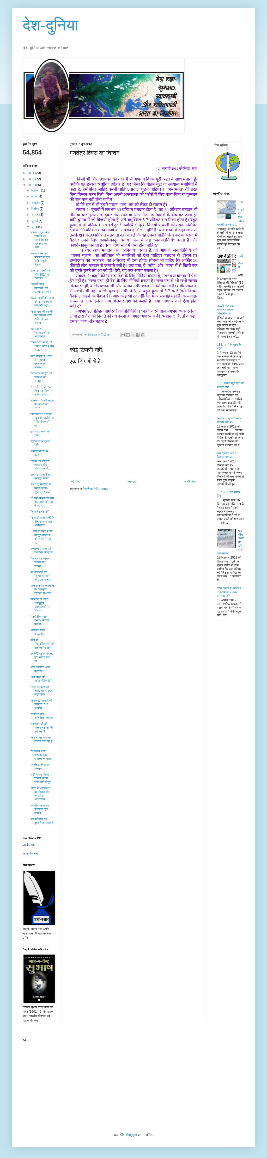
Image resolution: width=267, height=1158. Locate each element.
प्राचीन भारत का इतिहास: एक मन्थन (40, 809)
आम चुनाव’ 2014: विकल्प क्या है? (227, 455)
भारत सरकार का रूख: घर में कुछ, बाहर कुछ (42, 690)
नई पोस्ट (76, 481)
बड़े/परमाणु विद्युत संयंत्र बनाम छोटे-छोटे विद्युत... (42, 778)
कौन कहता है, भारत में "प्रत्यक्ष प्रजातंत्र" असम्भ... (41, 361)
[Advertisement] (133, 1080)
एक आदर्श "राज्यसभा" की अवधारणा (40, 332)
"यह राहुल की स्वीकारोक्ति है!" (41, 679)
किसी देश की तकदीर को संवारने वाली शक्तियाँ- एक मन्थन (42, 317)
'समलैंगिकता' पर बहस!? (39, 453)
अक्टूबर (36, 203)
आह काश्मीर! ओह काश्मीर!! (40, 669)
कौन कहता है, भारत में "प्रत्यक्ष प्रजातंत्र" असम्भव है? (229, 592)
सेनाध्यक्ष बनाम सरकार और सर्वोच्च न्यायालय (41, 754)
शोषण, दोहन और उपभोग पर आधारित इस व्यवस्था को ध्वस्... (40, 240)
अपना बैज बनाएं (31, 853)
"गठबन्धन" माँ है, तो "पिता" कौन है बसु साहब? (42, 346)
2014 (31, 173)
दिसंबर (35, 190)
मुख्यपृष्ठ (132, 481)
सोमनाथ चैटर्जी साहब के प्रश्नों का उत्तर (42, 404)
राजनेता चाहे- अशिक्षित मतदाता (42, 716)
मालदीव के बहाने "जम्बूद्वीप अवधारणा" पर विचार (40, 604)
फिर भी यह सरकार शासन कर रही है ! (41, 741)
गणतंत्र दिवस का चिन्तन (40, 766)
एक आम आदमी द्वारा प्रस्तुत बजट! (41, 476)
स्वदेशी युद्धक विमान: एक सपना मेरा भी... (42, 657)
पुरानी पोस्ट (190, 481)
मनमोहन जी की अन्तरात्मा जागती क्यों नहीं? (42, 727)
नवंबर (34, 196)
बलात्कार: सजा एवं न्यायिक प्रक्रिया (42, 550)
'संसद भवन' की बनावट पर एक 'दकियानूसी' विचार (40, 259)
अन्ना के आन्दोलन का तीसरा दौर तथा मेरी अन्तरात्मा (40, 793)
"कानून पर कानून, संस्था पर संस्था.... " (40, 562)
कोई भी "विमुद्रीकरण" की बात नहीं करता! (42, 643)
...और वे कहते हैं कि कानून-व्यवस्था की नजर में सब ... (41, 536)
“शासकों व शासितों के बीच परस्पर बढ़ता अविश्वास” (42, 521)
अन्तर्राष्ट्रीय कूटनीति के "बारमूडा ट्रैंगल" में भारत (42, 589)
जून (33, 227)
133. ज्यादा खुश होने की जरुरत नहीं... (230, 385)
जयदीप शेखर (30, 844)
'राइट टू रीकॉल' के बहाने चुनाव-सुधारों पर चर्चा (41, 488)
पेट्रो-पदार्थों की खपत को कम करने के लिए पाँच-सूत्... (42, 301)
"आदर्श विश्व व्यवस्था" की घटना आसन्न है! (41, 288)
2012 (31, 185)
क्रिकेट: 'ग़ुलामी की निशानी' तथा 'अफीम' (41, 704)
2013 (31, 179)
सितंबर (35, 208)
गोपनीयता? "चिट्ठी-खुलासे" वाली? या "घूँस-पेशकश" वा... (42, 419)
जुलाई (35, 221)
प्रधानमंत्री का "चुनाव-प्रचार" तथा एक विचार (41, 575)
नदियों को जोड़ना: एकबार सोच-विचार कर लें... (41, 464)
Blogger (131, 1135)
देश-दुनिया (50, 25)
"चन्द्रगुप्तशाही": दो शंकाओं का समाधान (41, 377)
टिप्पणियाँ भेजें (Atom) (95, 489)
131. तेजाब (241, 261)
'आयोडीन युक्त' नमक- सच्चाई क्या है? (40, 620)
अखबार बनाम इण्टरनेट (38, 632)
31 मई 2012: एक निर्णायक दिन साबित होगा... (41, 390)
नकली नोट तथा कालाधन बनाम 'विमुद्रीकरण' (225, 309)
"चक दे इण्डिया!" (40, 511)
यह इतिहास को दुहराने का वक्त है (42, 821)
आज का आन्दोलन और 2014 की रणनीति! (40, 274)
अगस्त (35, 214)
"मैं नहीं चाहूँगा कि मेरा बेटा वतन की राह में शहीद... (42, 501)
